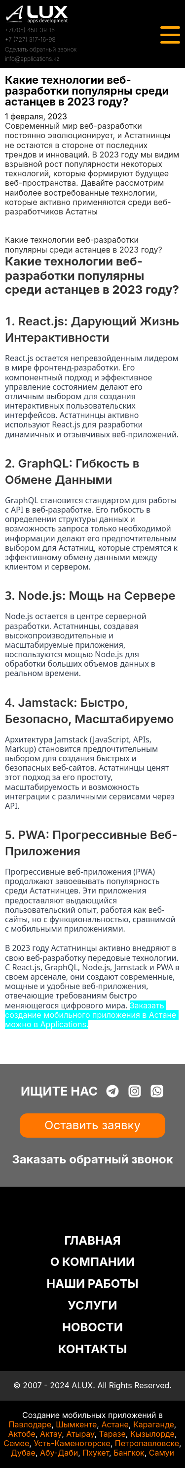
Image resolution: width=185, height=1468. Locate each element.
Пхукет (95, 1453)
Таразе (112, 1434)
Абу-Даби (59, 1453)
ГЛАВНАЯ (92, 1240)
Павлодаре (30, 1424)
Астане (114, 1424)
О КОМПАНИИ (92, 1262)
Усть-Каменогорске (72, 1443)
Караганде (153, 1424)
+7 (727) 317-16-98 (30, 39)
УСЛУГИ (92, 1305)
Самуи (161, 1453)
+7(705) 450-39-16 (30, 30)
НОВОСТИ (92, 1327)
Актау (51, 1434)
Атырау (80, 1434)
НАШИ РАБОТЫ (92, 1283)
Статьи (18, 230)
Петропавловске (147, 1443)
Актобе (22, 1434)
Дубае (23, 1453)
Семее (16, 1443)
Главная (21, 221)
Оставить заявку (92, 1125)
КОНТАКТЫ (92, 1349)
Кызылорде (152, 1434)
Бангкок (129, 1453)
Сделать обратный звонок (40, 49)
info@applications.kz (32, 58)
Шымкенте (76, 1424)
